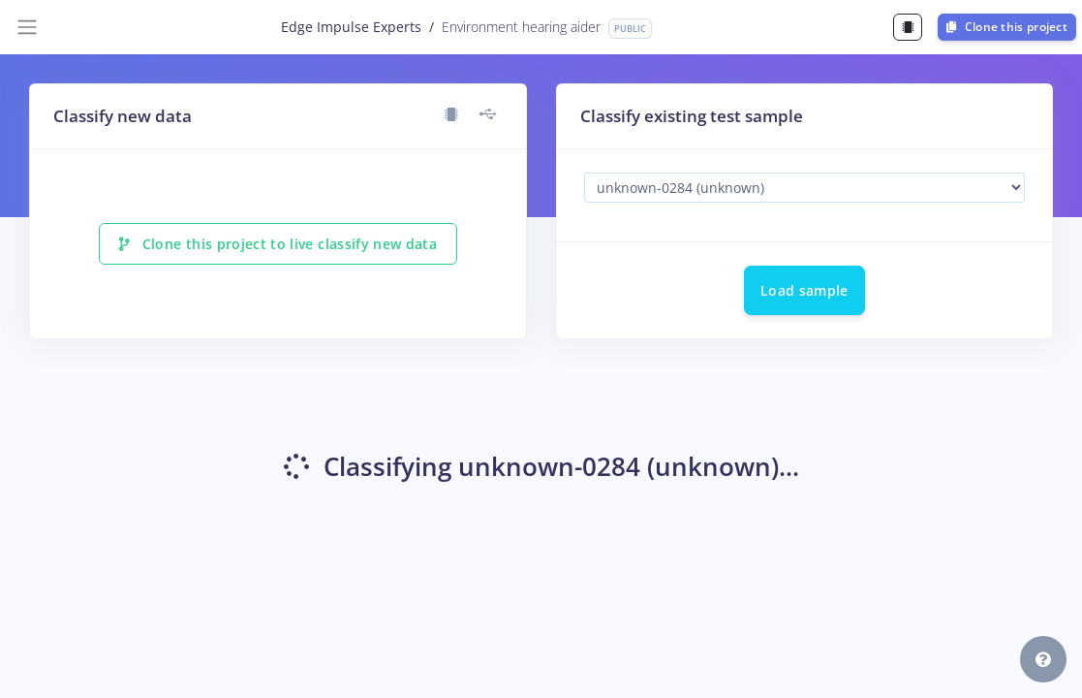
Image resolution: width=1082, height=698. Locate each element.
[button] (1043, 659)
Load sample (804, 290)
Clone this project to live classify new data (278, 244)
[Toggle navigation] (27, 27)
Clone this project (1006, 26)
